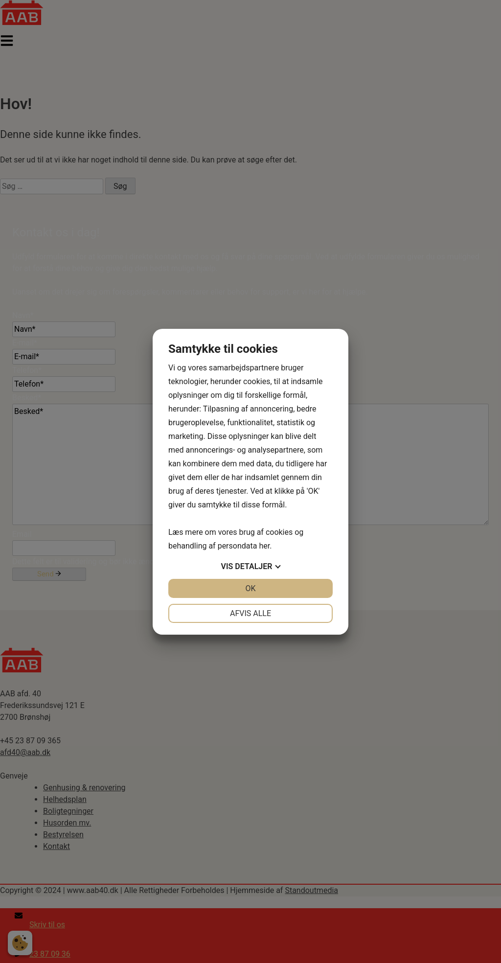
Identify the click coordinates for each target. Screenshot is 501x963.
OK (250, 588)
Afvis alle (250, 613)
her (264, 545)
